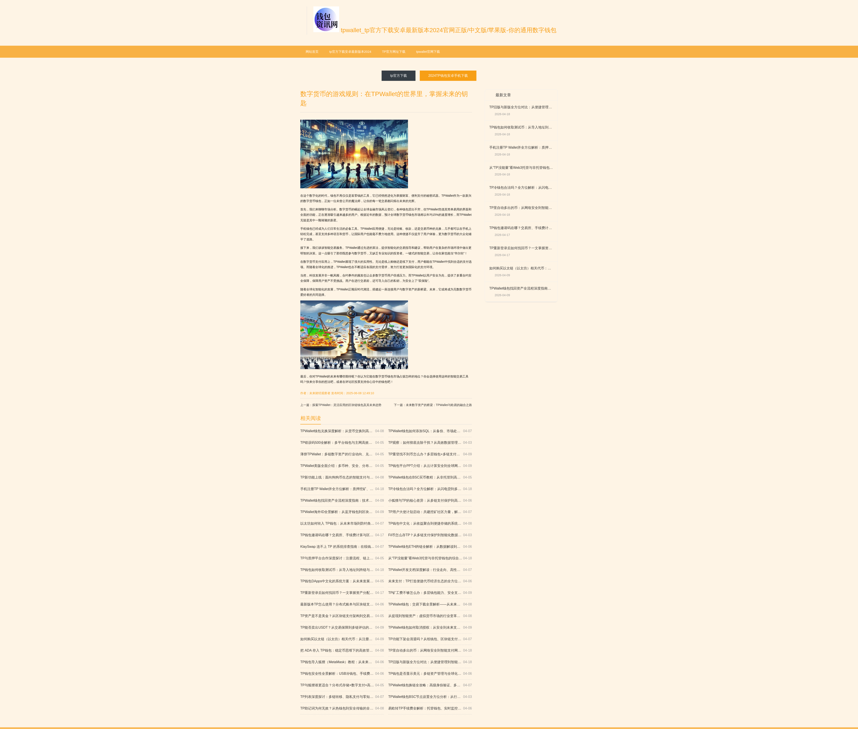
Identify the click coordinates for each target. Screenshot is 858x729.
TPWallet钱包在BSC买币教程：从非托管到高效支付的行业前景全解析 (430, 477)
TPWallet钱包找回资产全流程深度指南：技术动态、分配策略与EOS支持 (342, 500)
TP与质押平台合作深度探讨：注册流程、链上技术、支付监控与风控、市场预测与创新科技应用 (342, 558)
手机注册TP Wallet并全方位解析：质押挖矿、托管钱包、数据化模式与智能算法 (342, 489)
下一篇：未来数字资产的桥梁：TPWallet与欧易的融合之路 (433, 405)
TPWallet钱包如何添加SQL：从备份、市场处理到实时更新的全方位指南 (430, 431)
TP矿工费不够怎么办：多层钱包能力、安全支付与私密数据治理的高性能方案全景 (430, 592)
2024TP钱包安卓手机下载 (448, 75)
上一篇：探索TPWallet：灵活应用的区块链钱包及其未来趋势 (340, 405)
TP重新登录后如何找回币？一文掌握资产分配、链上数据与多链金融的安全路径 (342, 592)
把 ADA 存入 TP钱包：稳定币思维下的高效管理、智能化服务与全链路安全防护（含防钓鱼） (342, 650)
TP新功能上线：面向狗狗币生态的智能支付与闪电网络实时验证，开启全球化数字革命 (342, 477)
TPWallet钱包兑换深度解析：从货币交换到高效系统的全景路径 (342, 431)
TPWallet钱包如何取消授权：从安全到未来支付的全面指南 (430, 627)
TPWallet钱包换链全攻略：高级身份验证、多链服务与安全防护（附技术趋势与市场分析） (430, 685)
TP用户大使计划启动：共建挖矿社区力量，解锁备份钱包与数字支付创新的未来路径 (430, 512)
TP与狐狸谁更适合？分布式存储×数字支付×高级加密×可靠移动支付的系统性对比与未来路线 (342, 685)
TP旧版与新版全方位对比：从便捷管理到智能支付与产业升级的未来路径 (430, 662)
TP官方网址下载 (393, 51)
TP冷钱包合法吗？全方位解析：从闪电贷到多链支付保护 (430, 489)
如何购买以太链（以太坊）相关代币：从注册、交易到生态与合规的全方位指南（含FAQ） (342, 639)
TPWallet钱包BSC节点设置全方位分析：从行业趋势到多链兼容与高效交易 (430, 696)
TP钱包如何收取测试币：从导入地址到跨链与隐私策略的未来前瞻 (342, 570)
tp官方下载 (398, 75)
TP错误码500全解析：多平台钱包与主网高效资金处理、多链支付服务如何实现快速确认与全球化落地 (342, 442)
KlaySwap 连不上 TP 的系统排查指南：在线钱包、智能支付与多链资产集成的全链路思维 (342, 546)
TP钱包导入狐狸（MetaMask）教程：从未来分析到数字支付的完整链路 (342, 662)
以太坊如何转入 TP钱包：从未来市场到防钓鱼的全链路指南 (342, 523)
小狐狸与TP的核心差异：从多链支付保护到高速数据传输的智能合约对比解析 (430, 500)
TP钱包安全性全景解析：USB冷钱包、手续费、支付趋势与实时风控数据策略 (342, 673)
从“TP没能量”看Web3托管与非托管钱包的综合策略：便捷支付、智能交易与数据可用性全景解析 (430, 558)
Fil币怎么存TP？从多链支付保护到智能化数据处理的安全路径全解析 (430, 535)
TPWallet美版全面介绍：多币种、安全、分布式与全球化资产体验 (342, 465)
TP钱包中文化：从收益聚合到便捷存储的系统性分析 (430, 523)
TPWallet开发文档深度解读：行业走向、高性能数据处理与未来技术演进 (430, 570)
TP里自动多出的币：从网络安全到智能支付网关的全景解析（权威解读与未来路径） (430, 650)
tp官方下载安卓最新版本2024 (350, 51)
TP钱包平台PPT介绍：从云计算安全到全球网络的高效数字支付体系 (430, 465)
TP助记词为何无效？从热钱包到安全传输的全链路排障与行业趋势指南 (342, 708)
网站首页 (312, 51)
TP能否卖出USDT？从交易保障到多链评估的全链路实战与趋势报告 (342, 627)
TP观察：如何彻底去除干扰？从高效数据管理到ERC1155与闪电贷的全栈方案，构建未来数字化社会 (430, 442)
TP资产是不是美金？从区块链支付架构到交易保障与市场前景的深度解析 (342, 616)
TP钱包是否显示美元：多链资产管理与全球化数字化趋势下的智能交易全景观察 (430, 673)
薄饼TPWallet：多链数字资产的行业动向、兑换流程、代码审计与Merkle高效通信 (342, 454)
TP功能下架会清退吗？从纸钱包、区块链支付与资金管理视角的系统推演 (430, 639)
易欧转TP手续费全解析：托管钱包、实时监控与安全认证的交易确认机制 (430, 708)
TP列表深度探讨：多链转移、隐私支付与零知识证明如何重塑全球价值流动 (342, 696)
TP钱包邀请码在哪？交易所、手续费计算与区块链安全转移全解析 (342, 535)
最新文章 (503, 95)
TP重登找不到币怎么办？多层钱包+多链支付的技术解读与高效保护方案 (430, 454)
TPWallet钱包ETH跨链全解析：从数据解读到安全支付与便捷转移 (430, 546)
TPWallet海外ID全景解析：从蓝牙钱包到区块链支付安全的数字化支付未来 (342, 512)
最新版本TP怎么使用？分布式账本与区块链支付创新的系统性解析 (342, 604)
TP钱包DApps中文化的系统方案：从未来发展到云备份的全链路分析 (342, 581)
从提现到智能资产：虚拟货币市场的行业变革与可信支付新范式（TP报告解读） (430, 616)
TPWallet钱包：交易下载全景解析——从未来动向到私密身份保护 (430, 604)
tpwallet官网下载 (428, 51)
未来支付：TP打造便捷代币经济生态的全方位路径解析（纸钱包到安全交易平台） (430, 581)
